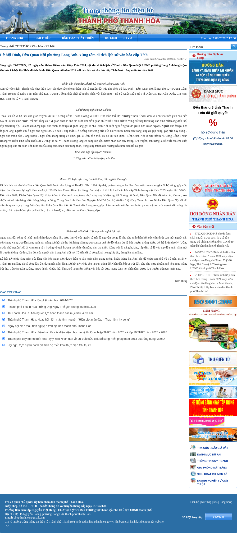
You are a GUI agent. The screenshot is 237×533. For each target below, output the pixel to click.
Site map (206, 502)
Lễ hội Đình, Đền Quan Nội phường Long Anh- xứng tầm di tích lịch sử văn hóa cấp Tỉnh (74, 55)
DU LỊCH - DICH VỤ (118, 38)
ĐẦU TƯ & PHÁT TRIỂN (78, 38)
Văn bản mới (205, 226)
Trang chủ (14, 38)
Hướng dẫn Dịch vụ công (210, 56)
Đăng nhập (225, 502)
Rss (215, 502)
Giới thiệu (42, 38)
